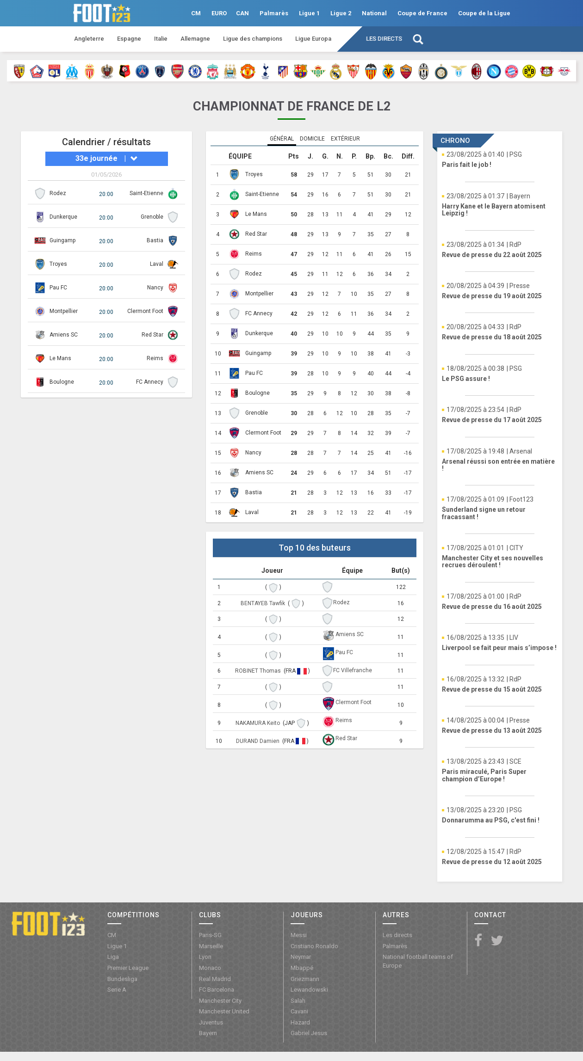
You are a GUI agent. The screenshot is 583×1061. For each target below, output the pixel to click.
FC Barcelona (216, 989)
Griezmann (305, 978)
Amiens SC (64, 334)
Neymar (301, 956)
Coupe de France (422, 13)
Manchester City (220, 1000)
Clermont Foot (145, 311)
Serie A (116, 989)
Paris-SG (210, 935)
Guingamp (62, 240)
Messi (299, 935)
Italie (160, 38)
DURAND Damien (258, 741)
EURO (219, 13)
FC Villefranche (352, 670)
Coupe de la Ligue (484, 13)
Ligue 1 (309, 13)
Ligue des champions (252, 38)
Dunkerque (63, 217)
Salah (298, 1000)
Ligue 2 (340, 13)
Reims (155, 358)
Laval (156, 264)
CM (196, 13)
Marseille (211, 946)
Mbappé (302, 967)
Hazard (300, 1022)
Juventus (211, 1022)
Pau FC (58, 287)
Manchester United (224, 1011)
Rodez (58, 193)
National (374, 13)
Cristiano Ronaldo (314, 946)
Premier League (128, 967)
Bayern (208, 1033)
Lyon (205, 956)
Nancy (155, 287)
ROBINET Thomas (258, 671)
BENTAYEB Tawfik (263, 603)
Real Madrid (215, 978)
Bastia (155, 240)
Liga (113, 956)
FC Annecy (149, 382)
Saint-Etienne (146, 193)
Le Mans (60, 358)
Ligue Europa (313, 38)
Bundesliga (122, 978)
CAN (242, 13)
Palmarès (274, 13)
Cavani (299, 1011)
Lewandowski (309, 989)
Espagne (129, 38)
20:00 (106, 194)
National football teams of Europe (418, 961)
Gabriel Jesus (309, 1033)
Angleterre (89, 38)
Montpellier (64, 311)
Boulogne (62, 382)
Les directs (384, 38)
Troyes (58, 264)
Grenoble (152, 217)
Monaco (210, 967)
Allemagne (195, 38)
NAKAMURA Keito (258, 723)
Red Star (152, 334)
